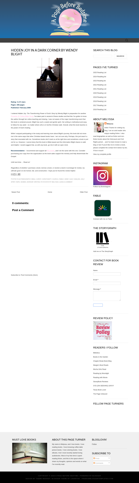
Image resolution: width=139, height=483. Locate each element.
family (61, 179)
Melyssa (55, 182)
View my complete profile (102, 154)
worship (30, 182)
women (23, 182)
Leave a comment (65, 182)
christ (38, 179)
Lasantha (75, 478)
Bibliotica (96, 353)
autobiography (25, 179)
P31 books (50, 151)
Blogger (97, 476)
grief (66, 179)
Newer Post (16, 192)
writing (37, 182)
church (55, 179)
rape (18, 182)
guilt (71, 179)
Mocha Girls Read (99, 369)
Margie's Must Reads (100, 365)
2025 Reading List (99, 72)
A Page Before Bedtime (66, 476)
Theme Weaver (43, 478)
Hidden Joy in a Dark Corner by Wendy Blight (44, 52)
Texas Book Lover (99, 390)
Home (50, 192)
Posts (96, 458)
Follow (94, 444)
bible (33, 179)
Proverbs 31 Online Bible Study (22, 116)
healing (77, 179)
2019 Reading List (99, 97)
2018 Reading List (99, 101)
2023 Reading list (99, 81)
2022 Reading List (99, 85)
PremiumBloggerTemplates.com (97, 478)
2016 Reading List (99, 109)
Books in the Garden (100, 357)
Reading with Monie (100, 377)
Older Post (84, 192)
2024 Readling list (99, 76)
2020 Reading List (99, 93)
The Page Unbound (100, 394)
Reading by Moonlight (101, 373)
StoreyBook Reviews (100, 381)
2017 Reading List (99, 105)
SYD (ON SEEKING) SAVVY (103, 386)
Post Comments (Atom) (29, 275)
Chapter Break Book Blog (102, 361)
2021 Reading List (99, 89)
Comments (98, 463)
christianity (46, 179)
